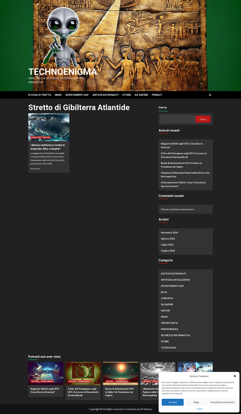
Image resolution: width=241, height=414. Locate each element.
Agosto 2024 (168, 238)
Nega (196, 402)
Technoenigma (64, 71)
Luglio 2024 (167, 244)
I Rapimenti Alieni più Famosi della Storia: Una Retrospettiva (185, 174)
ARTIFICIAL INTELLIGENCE (175, 279)
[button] (234, 376)
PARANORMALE (169, 329)
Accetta (173, 402)
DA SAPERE (141, 94)
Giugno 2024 (168, 250)
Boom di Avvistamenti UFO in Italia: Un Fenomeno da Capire (181, 165)
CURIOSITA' (36, 137)
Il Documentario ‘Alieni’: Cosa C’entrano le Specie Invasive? (183, 184)
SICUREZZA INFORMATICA (175, 335)
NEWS (58, 94)
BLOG (164, 292)
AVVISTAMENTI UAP (77, 94)
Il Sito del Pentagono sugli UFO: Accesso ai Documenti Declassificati (184, 155)
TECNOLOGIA (168, 347)
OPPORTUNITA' (169, 322)
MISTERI (46, 137)
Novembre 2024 (169, 232)
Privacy (200, 409)
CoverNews (130, 409)
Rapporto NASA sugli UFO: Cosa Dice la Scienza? (182, 145)
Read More (35, 168)
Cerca (163, 107)
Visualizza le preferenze (222, 402)
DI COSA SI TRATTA (39, 94)
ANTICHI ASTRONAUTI (106, 94)
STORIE (126, 94)
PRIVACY (157, 94)
